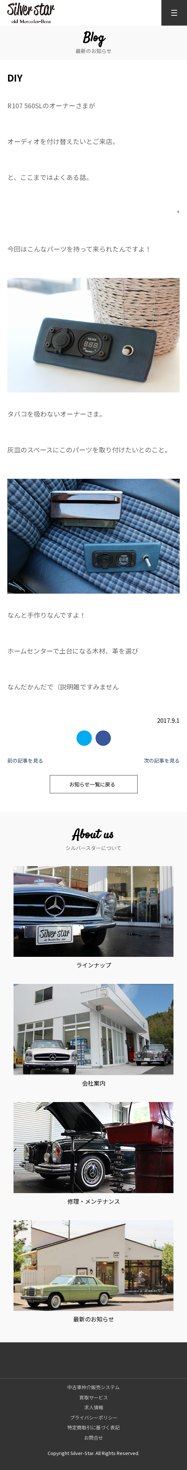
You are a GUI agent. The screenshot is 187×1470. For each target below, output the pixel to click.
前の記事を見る (25, 760)
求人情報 (93, 1407)
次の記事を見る (162, 760)
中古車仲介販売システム (93, 1387)
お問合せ (93, 1437)
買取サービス (93, 1397)
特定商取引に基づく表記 (93, 1427)
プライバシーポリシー (93, 1417)
